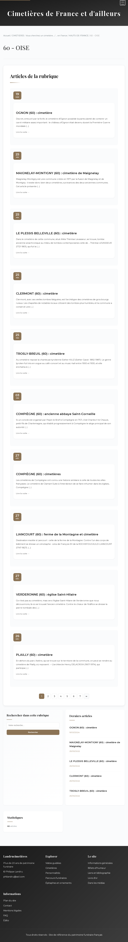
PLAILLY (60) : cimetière (34, 655)
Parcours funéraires (56, 878)
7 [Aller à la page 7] (80, 696)
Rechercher (33, 732)
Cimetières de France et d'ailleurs (64, 13)
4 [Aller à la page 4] (61, 696)
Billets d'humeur (97, 868)
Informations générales (100, 863)
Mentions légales (12, 910)
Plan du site (9, 900)
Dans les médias (96, 883)
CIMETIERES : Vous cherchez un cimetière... (33, 35)
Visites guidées (53, 863)
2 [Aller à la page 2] (48, 696)
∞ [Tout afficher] (86, 696)
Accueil (6, 35)
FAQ (5, 915)
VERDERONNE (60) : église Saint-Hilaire (46, 594)
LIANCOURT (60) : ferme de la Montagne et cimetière (57, 534)
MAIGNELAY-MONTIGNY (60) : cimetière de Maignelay (57, 173)
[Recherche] (33, 725)
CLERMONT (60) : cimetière (37, 293)
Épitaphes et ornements (58, 883)
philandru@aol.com (14, 876)
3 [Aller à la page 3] (54, 696)
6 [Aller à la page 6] (73, 696)
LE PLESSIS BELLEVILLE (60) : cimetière (46, 233)
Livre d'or (93, 878)
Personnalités (53, 873)
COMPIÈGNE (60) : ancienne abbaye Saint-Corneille (55, 414)
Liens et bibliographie (99, 873)
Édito (6, 920)
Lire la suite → (22, 132)
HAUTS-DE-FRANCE (78, 35)
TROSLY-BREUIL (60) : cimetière (40, 354)
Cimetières (51, 868)
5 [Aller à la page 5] (67, 696)
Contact (7, 905)
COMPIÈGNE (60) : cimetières (38, 474)
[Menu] (122, 2)
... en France (61, 35)
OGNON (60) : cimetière (34, 113)
